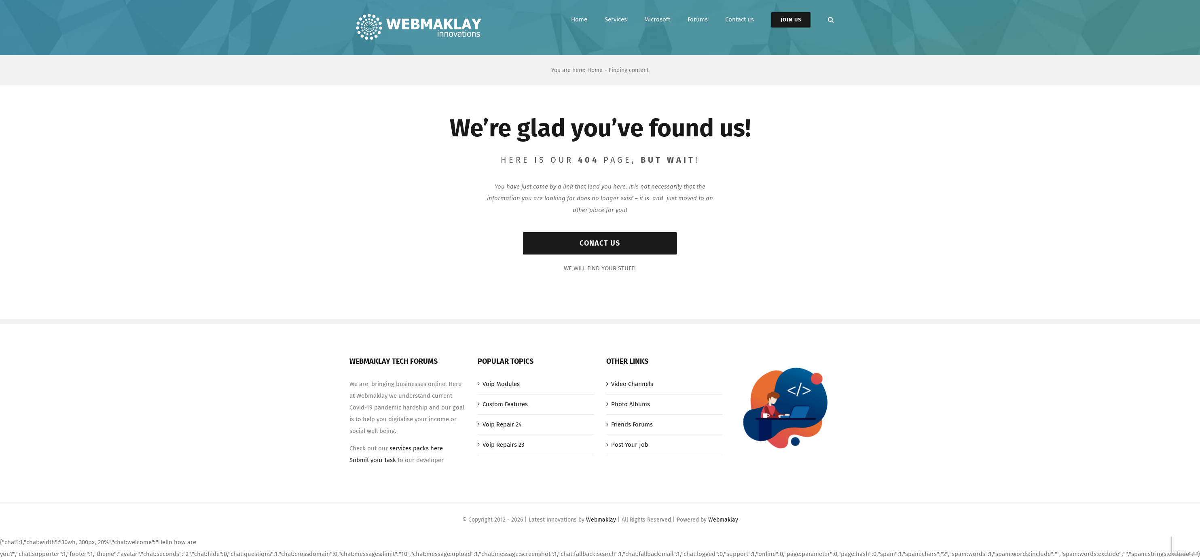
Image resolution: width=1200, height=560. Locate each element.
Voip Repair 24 (502, 424)
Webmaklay (601, 519)
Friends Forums (632, 424)
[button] (831, 19)
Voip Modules (501, 384)
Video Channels (632, 384)
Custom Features (505, 404)
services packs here (416, 448)
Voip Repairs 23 (503, 444)
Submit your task (372, 460)
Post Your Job (629, 444)
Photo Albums (630, 404)
